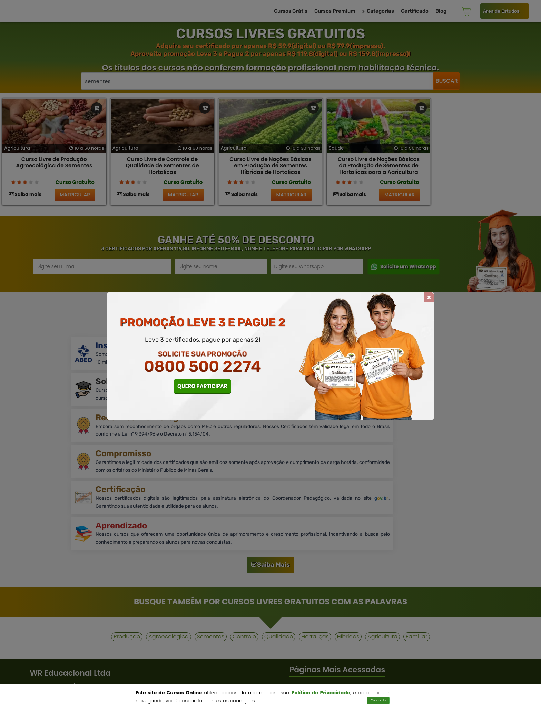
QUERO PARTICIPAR (202, 386)
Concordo (378, 700)
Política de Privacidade (321, 692)
